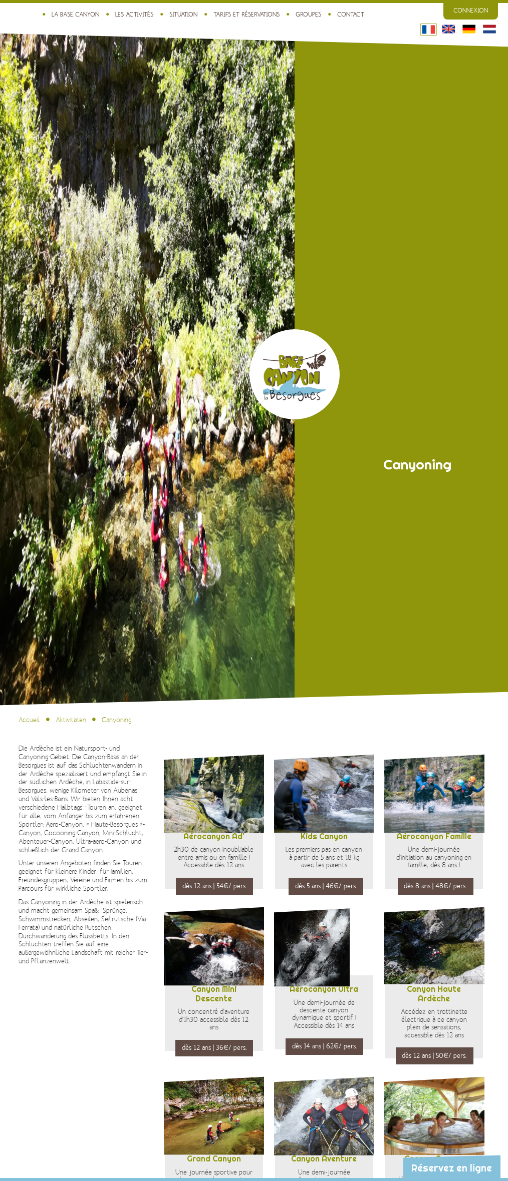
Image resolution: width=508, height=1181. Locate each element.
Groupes (308, 14)
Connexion (470, 11)
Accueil (29, 720)
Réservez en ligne (451, 1168)
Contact (350, 14)
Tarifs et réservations (246, 14)
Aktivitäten (71, 720)
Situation (183, 14)
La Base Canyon (75, 14)
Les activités (134, 14)
